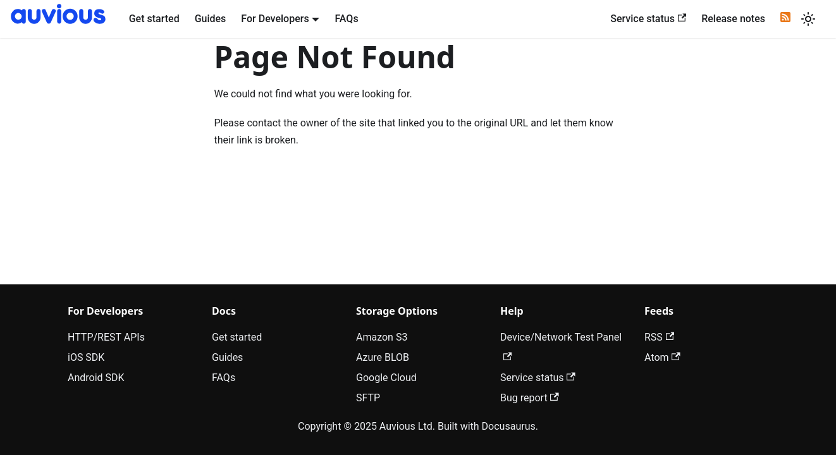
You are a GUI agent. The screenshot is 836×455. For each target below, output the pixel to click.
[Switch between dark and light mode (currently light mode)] (808, 19)
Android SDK (96, 378)
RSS (659, 337)
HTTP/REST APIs (106, 337)
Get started (154, 19)
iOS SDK (86, 357)
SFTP (368, 398)
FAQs (346, 19)
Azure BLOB (382, 357)
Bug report (529, 398)
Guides (210, 19)
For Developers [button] (275, 19)
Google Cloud (386, 378)
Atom (662, 357)
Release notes (733, 19)
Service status (648, 19)
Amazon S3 (381, 337)
